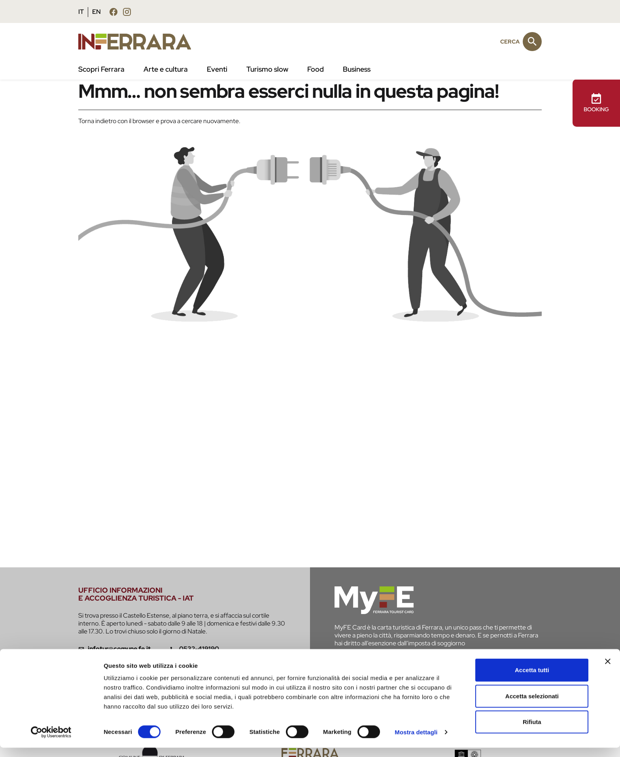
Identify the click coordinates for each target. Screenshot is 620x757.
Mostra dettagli (416, 741)
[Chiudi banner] (608, 670)
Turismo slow (267, 69)
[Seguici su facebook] (113, 12)
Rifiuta (532, 731)
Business (356, 69)
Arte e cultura (166, 69)
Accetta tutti (532, 679)
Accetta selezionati (532, 705)
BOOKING (596, 103)
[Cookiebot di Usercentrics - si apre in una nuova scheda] (51, 741)
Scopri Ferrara (101, 69)
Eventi (217, 69)
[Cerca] (532, 41)
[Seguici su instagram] (127, 12)
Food (315, 69)
